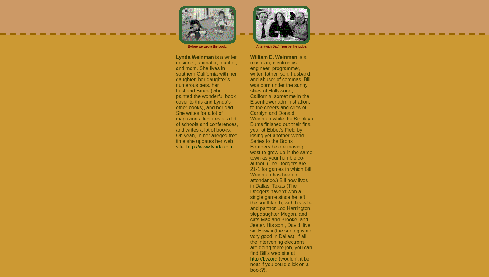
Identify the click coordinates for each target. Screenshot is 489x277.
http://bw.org (263, 258)
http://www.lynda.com (210, 146)
